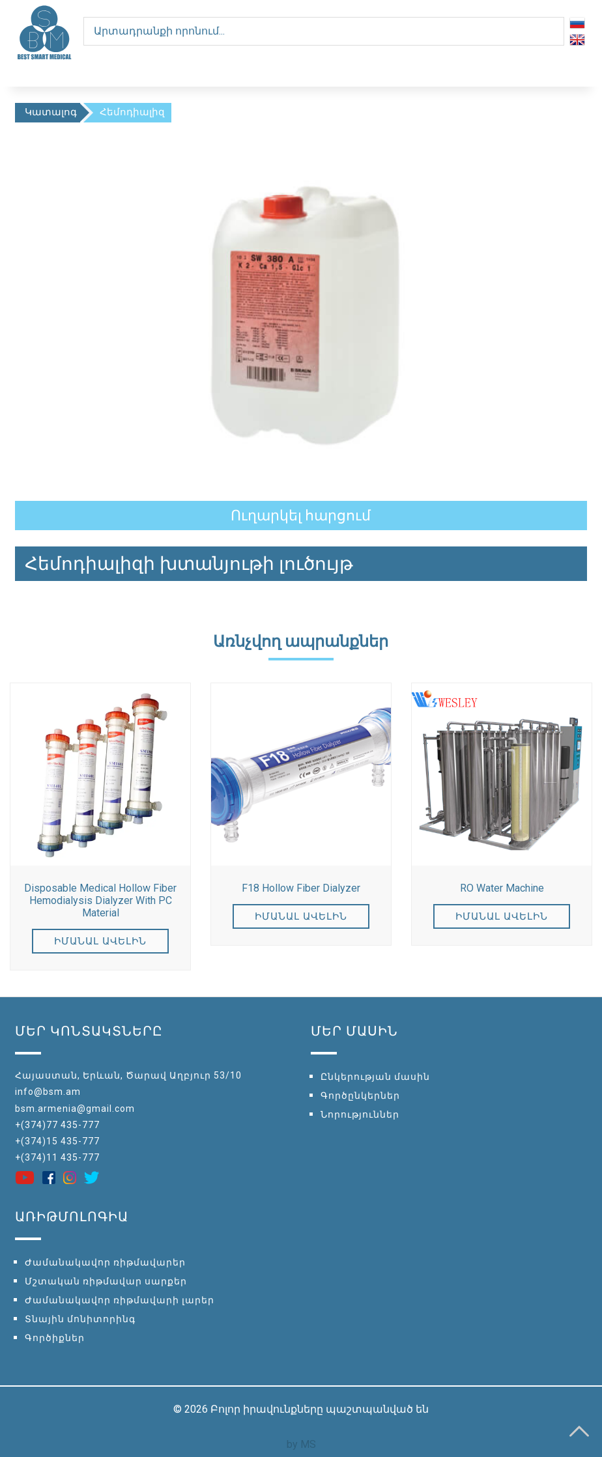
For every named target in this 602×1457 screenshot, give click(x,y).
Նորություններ (360, 1114)
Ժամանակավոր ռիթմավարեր (105, 1262)
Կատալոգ (51, 112)
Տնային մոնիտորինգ (80, 1319)
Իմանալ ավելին (100, 941)
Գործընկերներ (360, 1095)
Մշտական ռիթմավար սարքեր (106, 1281)
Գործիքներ (55, 1338)
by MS (301, 1444)
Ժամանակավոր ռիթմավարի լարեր (119, 1300)
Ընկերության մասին (375, 1076)
